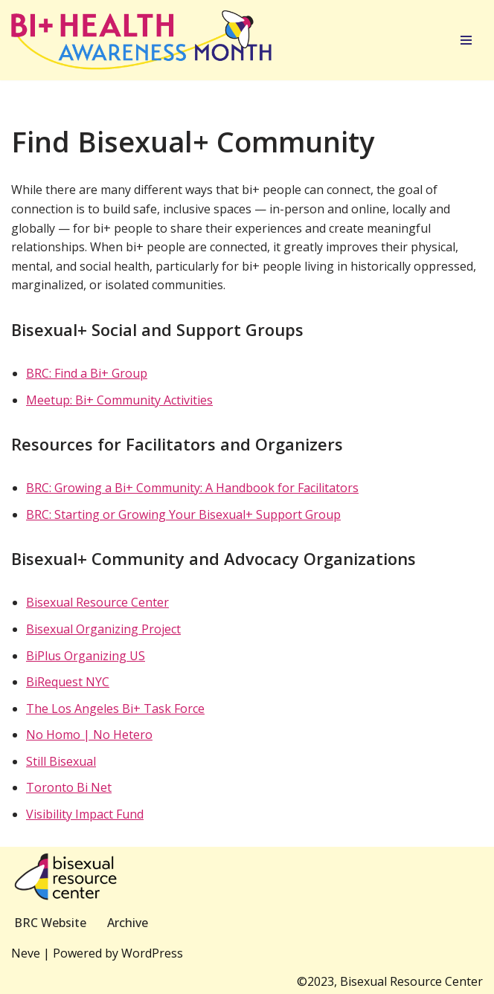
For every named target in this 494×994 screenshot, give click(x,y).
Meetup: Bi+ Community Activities (119, 400)
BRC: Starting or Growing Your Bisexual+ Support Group (183, 514)
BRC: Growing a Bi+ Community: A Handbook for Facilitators (192, 488)
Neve (25, 953)
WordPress (152, 953)
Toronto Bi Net (69, 787)
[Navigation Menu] (466, 40)
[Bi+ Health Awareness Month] (141, 40)
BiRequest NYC (67, 682)
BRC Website (50, 922)
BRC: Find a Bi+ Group (86, 373)
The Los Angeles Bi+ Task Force (115, 708)
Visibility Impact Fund (85, 814)
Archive (127, 922)
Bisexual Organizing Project (103, 629)
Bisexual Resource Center (97, 602)
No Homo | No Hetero (89, 734)
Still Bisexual (61, 761)
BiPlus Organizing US (85, 656)
